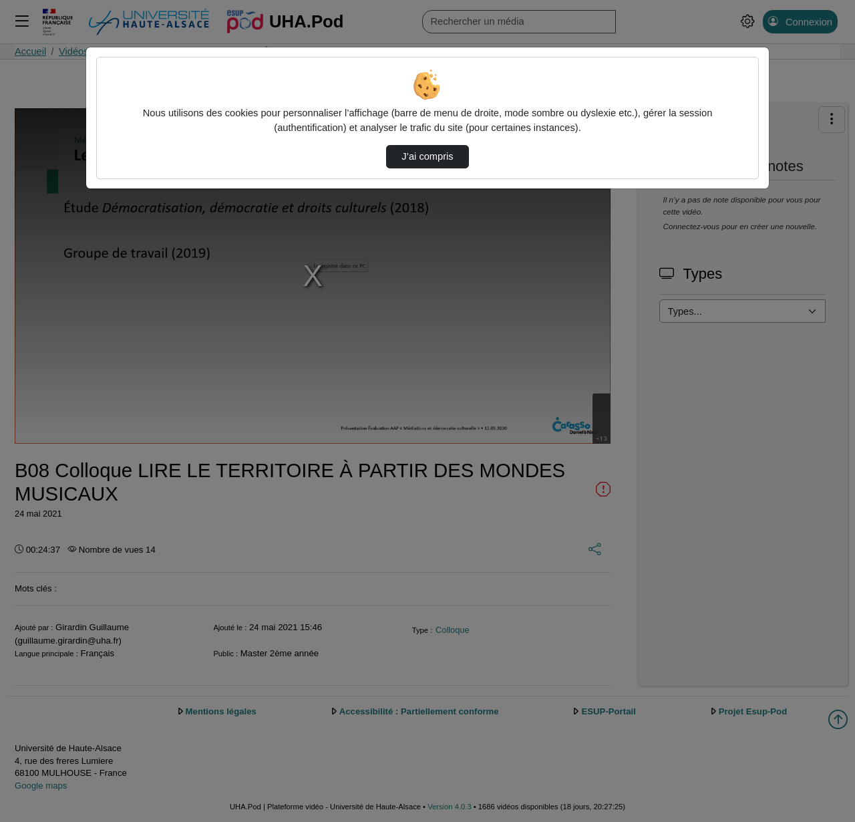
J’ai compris (427, 156)
